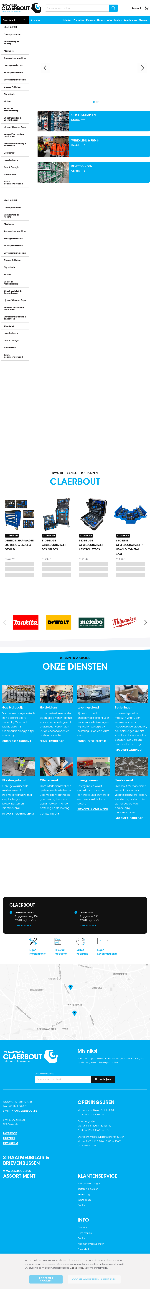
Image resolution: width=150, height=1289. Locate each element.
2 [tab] (94, 102)
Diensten (90, 20)
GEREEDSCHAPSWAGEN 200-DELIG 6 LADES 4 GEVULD (19, 545)
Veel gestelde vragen (89, 1183)
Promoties (79, 20)
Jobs (109, 20)
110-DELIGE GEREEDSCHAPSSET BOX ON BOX (54, 545)
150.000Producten (60, 951)
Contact (143, 20)
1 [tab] (90, 102)
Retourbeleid (84, 1199)
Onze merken (85, 1233)
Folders (118, 20)
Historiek (67, 20)
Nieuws (100, 20)
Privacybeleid (85, 1249)
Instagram (10, 1143)
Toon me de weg (23, 925)
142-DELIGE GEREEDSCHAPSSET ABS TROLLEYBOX (91, 545)
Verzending (84, 1194)
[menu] (19, 105)
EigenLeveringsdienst (107, 951)
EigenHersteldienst (37, 951)
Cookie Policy (77, 1268)
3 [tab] (97, 102)
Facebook (10, 1133)
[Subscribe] (103, 1079)
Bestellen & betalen (88, 1189)
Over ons (35, 20)
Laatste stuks (130, 20)
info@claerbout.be (24, 1110)
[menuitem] (15, 27)
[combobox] (81, 8)
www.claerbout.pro (17, 1171)
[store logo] (21, 8)
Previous (45, 68)
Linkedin (9, 1138)
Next (142, 68)
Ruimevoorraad (82, 951)
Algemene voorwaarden (91, 1243)
